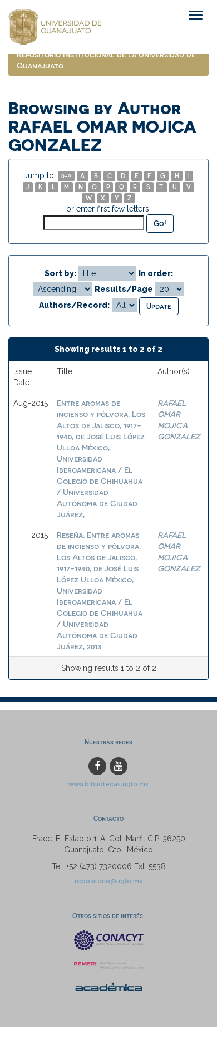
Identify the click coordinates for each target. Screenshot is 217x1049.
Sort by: (60, 273)
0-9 (66, 175)
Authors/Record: (74, 305)
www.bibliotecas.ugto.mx (108, 784)
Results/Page (124, 289)
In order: (156, 273)
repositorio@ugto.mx (108, 881)
